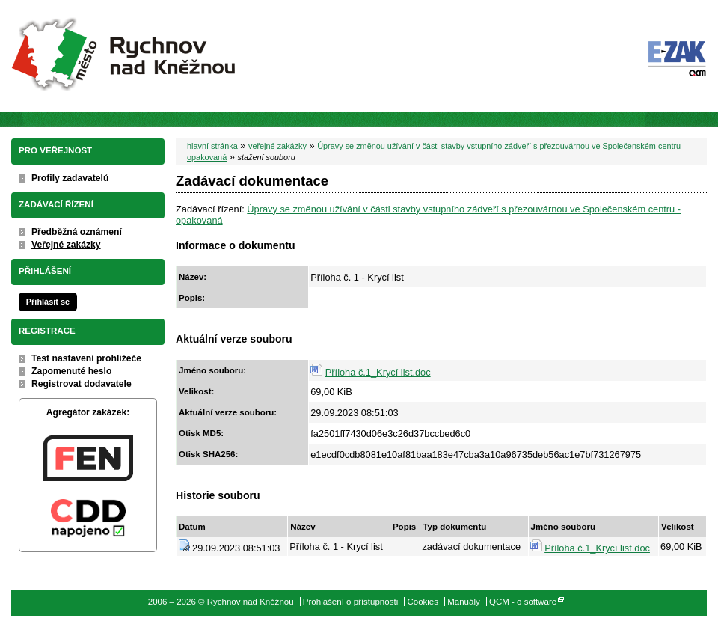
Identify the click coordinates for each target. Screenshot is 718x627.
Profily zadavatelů (69, 178)
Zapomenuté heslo (71, 371)
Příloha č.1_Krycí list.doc (378, 372)
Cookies (422, 601)
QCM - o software (522, 601)
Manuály (463, 601)
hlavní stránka (212, 145)
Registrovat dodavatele (81, 384)
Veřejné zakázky (66, 244)
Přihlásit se (48, 301)
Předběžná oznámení (76, 232)
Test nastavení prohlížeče (86, 358)
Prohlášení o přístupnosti (350, 601)
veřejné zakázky (277, 145)
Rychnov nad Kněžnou (125, 56)
